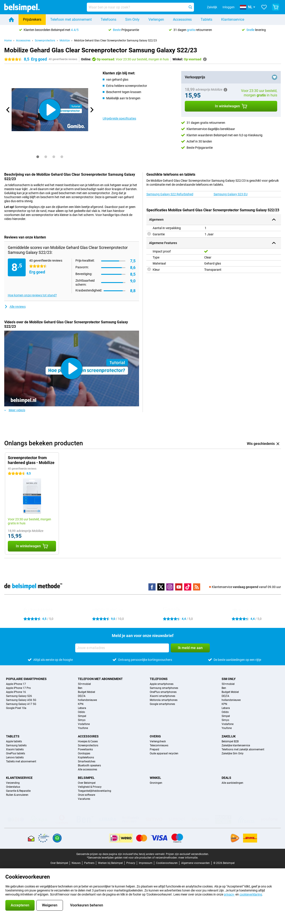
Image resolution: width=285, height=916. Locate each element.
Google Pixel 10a (16, 708)
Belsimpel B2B (230, 741)
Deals (226, 778)
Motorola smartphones (163, 700)
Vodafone (84, 724)
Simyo (81, 720)
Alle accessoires (87, 769)
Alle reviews (15, 306)
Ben (80, 688)
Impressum (145, 863)
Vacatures (84, 798)
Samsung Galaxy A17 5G (21, 704)
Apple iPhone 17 (16, 684)
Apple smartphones (161, 684)
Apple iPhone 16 (16, 692)
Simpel (82, 716)
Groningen (156, 782)
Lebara (82, 708)
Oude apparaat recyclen (164, 753)
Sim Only (132, 19)
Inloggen (229, 7)
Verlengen (156, 19)
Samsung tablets (16, 745)
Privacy (130, 863)
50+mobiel (84, 684)
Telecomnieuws (159, 745)
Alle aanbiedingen (232, 782)
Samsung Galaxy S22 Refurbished (169, 194)
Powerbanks (85, 749)
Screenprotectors (45, 40)
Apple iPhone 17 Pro (18, 688)
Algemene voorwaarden (195, 863)
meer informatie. (188, 857)
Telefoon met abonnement (71, 19)
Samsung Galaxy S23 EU (231, 194)
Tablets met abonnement (21, 761)
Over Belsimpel (87, 782)
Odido (81, 712)
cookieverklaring (250, 894)
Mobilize (65, 40)
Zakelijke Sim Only (232, 753)
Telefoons (108, 19)
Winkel (155, 778)
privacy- (229, 894)
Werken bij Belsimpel (110, 863)
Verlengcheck (158, 741)
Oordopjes (84, 753)
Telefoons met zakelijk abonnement (243, 749)
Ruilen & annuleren (17, 794)
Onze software (86, 794)
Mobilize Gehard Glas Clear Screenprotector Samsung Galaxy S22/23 (115, 40)
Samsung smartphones (164, 688)
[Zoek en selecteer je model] (140, 7)
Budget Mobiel (86, 692)
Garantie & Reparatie (18, 790)
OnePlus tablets (15, 753)
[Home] (11, 19)
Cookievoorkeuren (167, 863)
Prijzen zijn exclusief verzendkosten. (187, 854)
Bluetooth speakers (89, 765)
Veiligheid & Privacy (90, 786)
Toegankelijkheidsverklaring (94, 790)
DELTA (81, 696)
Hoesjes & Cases (88, 741)
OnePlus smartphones (163, 692)
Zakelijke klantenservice (236, 745)
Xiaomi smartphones (162, 696)
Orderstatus (13, 786)
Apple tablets (14, 741)
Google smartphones (162, 704)
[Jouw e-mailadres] (122, 647)
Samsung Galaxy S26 (19, 696)
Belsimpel (86, 778)
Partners (89, 863)
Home (8, 40)
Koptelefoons (86, 757)
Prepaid (154, 749)
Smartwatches (86, 761)
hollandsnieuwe (87, 700)
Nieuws (76, 863)
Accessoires (182, 19)
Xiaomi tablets (15, 749)
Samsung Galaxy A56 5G (21, 700)
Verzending (13, 782)
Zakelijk (229, 736)
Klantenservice (232, 19)
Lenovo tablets (15, 757)
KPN (80, 704)
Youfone (83, 728)
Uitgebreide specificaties (119, 118)
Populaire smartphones (26, 679)
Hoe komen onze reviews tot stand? (32, 295)
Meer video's (14, 410)
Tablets (206, 19)
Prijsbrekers (32, 19)
